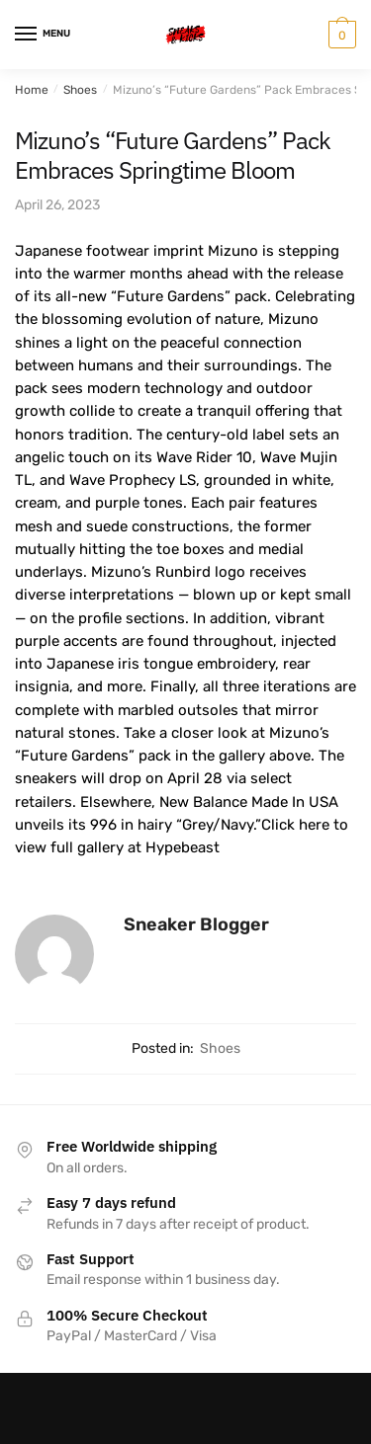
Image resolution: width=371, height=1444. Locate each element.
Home (31, 90)
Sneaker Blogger (196, 924)
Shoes (80, 90)
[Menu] (44, 34)
